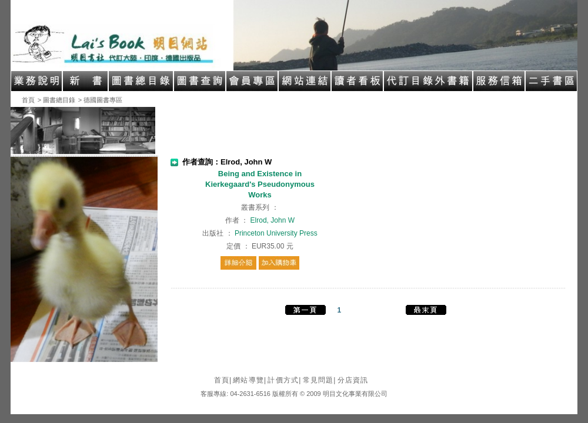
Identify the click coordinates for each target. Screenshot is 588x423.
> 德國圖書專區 (100, 99)
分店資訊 (353, 380)
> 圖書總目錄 (56, 99)
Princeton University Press (276, 233)
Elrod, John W (272, 220)
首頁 (28, 99)
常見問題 (319, 380)
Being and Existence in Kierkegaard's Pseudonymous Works (260, 184)
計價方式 (284, 380)
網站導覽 (249, 380)
